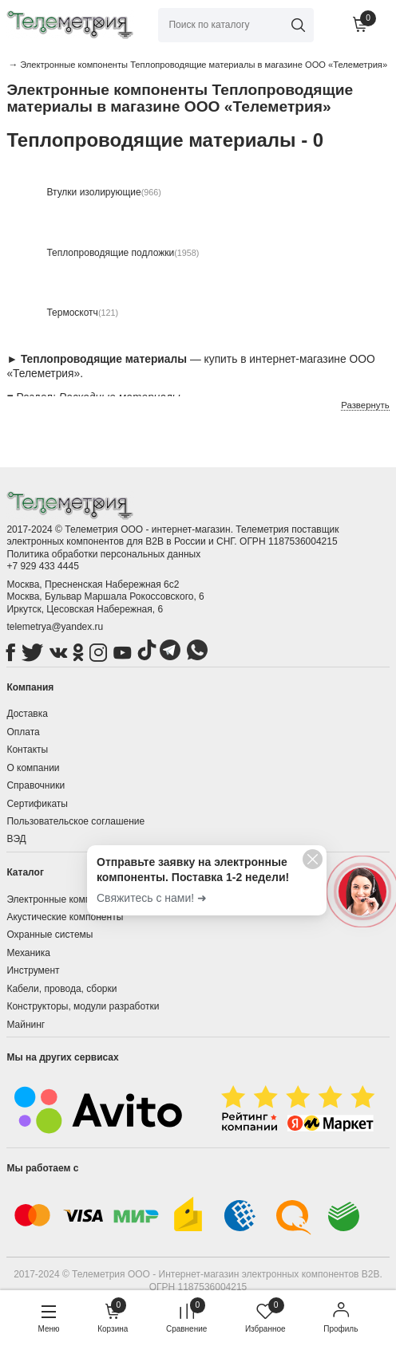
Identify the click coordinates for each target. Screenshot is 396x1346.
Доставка (27, 713)
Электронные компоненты (64, 899)
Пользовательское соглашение (75, 821)
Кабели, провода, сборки (61, 988)
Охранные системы (49, 934)
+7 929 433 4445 (42, 566)
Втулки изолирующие (93, 192)
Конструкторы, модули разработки (82, 1006)
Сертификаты (37, 803)
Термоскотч (71, 312)
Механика (28, 952)
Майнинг (25, 1024)
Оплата (22, 732)
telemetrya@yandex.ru (54, 626)
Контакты (27, 749)
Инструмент (32, 970)
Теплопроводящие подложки (110, 252)
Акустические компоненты (64, 917)
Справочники (35, 785)
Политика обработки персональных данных (103, 554)
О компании (32, 767)
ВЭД (16, 838)
